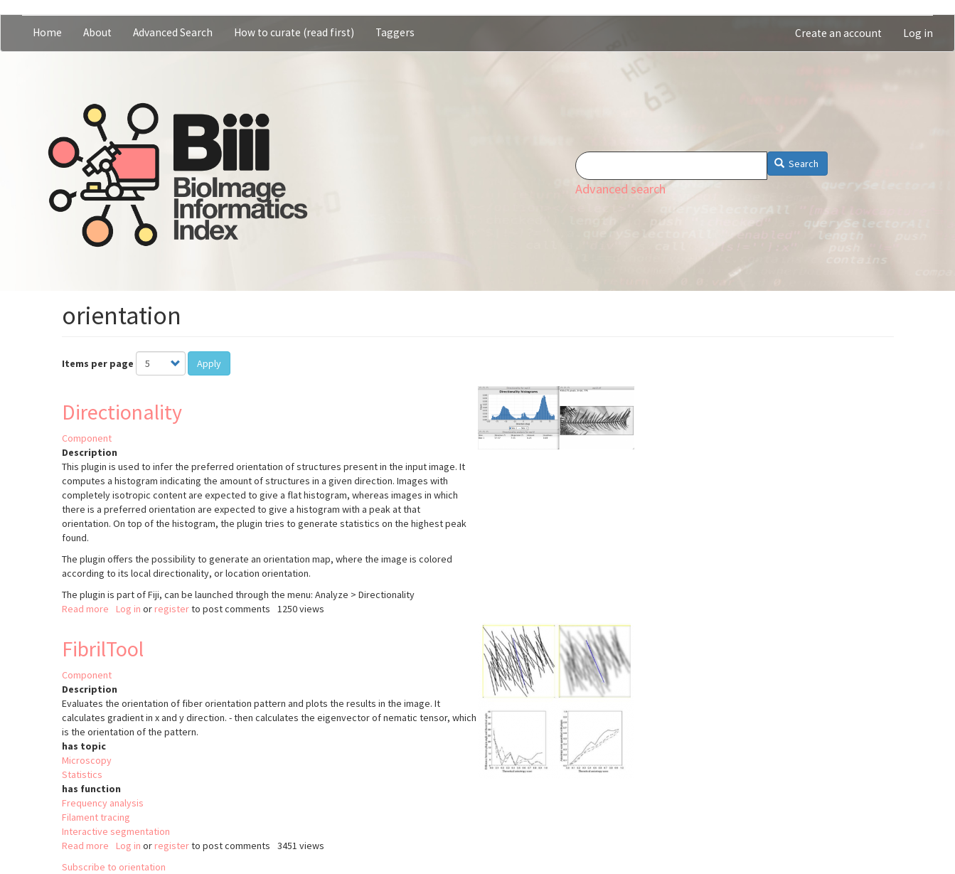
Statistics (82, 774)
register (171, 608)
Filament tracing (96, 817)
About (97, 32)
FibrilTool (103, 648)
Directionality (122, 411)
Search (796, 163)
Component (87, 438)
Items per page (98, 363)
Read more (85, 608)
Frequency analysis (103, 802)
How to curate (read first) (294, 32)
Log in (918, 33)
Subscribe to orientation (114, 866)
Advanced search (620, 189)
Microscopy (87, 760)
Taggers (395, 32)
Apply (209, 363)
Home (47, 32)
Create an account (838, 33)
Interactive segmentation (116, 831)
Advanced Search (173, 32)
